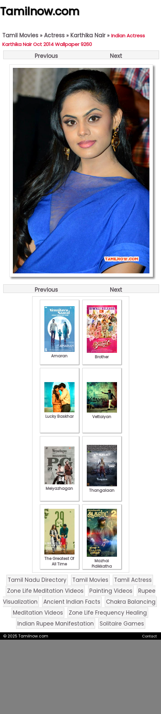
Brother (102, 354)
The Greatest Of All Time (59, 558)
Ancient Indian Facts (71, 602)
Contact (149, 636)
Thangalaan (102, 487)
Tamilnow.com (39, 11)
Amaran (59, 353)
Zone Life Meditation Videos (45, 591)
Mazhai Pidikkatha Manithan (102, 563)
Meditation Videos (38, 613)
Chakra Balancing (131, 602)
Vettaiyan (102, 413)
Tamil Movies (20, 35)
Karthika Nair (87, 35)
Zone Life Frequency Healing (108, 613)
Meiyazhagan (59, 485)
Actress (54, 35)
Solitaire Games (122, 623)
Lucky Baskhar (59, 413)
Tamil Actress (133, 580)
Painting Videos (110, 591)
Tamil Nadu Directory (37, 580)
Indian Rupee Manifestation (55, 623)
